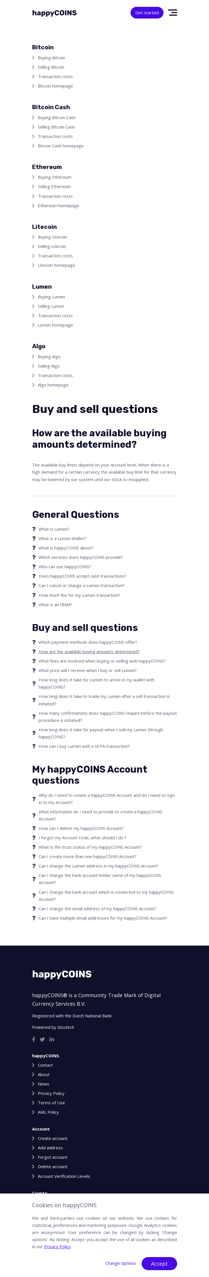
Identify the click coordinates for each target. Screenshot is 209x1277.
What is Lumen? (54, 529)
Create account (52, 1138)
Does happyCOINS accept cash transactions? (83, 576)
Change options (120, 1263)
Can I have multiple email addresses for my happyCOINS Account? (103, 918)
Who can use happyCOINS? (65, 566)
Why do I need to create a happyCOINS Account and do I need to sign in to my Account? (107, 798)
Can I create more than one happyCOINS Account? (87, 856)
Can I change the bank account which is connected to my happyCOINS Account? (106, 895)
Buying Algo (49, 356)
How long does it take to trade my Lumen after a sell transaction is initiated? (104, 699)
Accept (159, 1263)
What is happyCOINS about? (66, 548)
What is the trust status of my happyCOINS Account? (90, 847)
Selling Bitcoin (51, 67)
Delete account (52, 1166)
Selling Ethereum (54, 186)
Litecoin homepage (56, 265)
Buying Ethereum (54, 177)
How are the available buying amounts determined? (89, 651)
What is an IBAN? (55, 604)
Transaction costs (55, 76)
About (43, 1074)
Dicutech (65, 1027)
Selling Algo (49, 366)
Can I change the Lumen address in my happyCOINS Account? (98, 866)
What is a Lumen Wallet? (62, 538)
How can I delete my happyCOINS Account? (81, 828)
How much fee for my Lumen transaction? (79, 595)
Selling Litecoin (52, 246)
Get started (147, 12)
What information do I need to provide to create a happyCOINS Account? (100, 815)
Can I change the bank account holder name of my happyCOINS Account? (100, 878)
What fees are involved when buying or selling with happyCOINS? (102, 661)
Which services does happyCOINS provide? (81, 557)
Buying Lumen (51, 297)
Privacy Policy (51, 1093)
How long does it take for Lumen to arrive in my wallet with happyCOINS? (96, 683)
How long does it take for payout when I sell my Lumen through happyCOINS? (101, 733)
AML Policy (48, 1112)
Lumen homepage (55, 325)
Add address (50, 1147)
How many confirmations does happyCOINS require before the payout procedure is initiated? (108, 716)
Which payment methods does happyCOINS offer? (88, 642)
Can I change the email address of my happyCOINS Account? (97, 908)
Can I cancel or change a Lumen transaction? (82, 585)
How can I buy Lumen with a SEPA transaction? (84, 746)
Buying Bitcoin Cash (57, 117)
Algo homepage (53, 385)
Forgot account (52, 1157)
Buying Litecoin (52, 237)
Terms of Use (51, 1102)
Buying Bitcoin (51, 57)
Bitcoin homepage (55, 86)
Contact (45, 1065)
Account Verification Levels (64, 1176)
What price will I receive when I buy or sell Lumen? (88, 670)
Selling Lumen (51, 306)
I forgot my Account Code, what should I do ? (83, 837)
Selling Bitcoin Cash (56, 127)
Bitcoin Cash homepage (61, 145)
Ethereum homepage (58, 205)
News (43, 1084)
